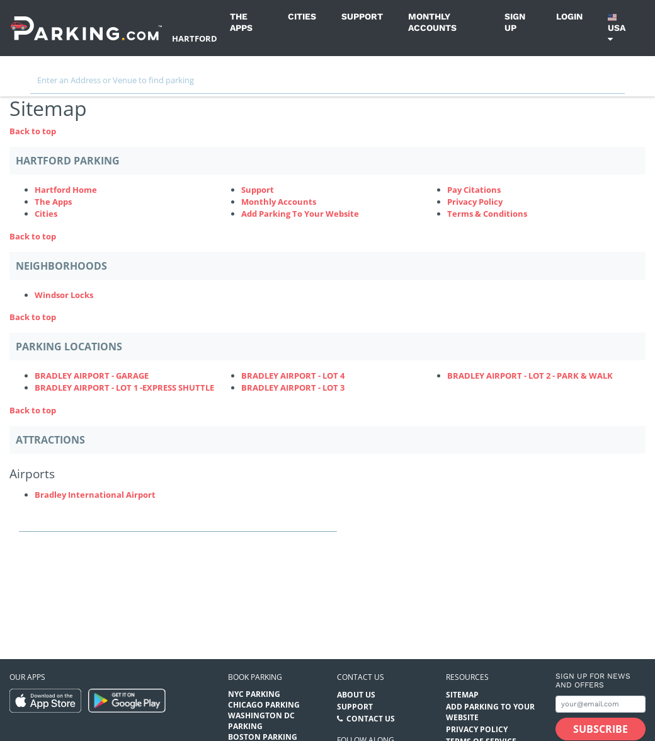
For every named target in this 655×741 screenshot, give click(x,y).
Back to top (32, 131)
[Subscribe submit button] (600, 729)
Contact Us (370, 718)
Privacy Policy (475, 201)
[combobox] (327, 83)
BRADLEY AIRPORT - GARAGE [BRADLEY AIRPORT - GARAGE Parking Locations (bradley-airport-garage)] (92, 375)
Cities (302, 16)
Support (362, 16)
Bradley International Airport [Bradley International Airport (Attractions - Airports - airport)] (95, 494)
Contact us (360, 677)
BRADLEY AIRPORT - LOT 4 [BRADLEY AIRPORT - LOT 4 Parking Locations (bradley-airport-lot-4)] (293, 375)
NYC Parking (254, 694)
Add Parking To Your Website (300, 213)
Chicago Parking (264, 704)
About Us (356, 694)
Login (569, 16)
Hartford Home (66, 189)
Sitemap (462, 694)
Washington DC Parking (261, 721)
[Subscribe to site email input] (600, 704)
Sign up (514, 22)
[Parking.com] (86, 28)
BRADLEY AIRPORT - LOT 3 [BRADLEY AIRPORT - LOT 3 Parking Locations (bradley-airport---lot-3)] (293, 387)
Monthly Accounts (432, 22)
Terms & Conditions (487, 213)
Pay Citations (474, 189)
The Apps (241, 22)
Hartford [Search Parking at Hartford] (194, 38)
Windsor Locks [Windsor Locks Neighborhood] (64, 295)
